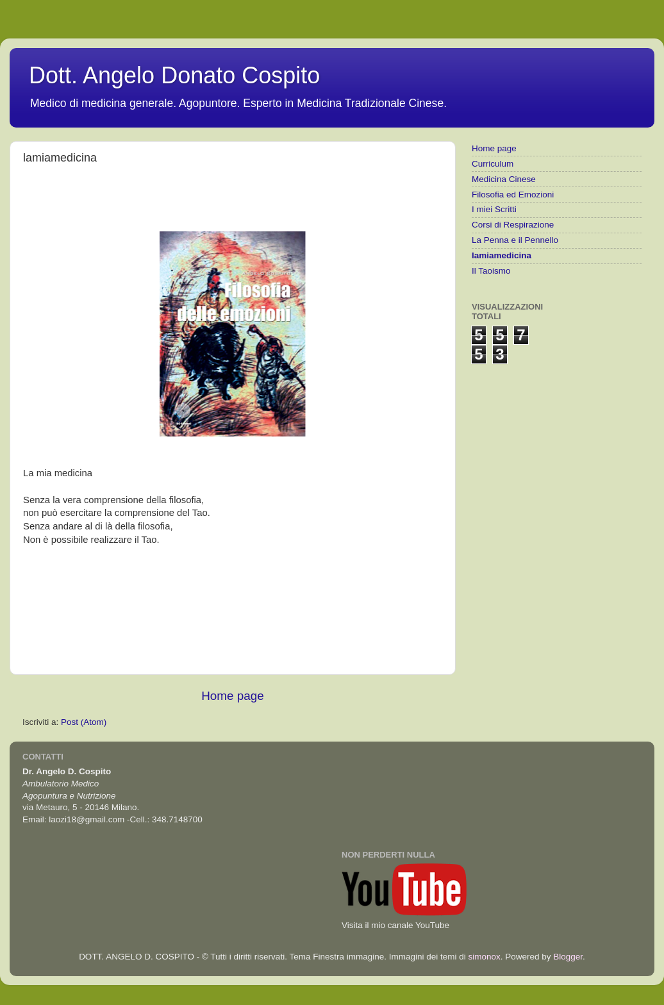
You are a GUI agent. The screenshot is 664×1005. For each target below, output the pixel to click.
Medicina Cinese (504, 179)
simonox (484, 956)
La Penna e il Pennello (515, 240)
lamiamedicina (501, 255)
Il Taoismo (491, 271)
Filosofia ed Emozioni (513, 194)
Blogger (568, 956)
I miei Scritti (494, 209)
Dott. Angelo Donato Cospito (174, 75)
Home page (232, 695)
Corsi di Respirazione (513, 224)
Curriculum (492, 164)
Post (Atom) (83, 722)
